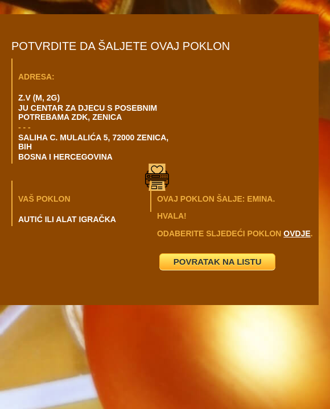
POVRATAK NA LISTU (218, 261)
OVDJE (296, 233)
